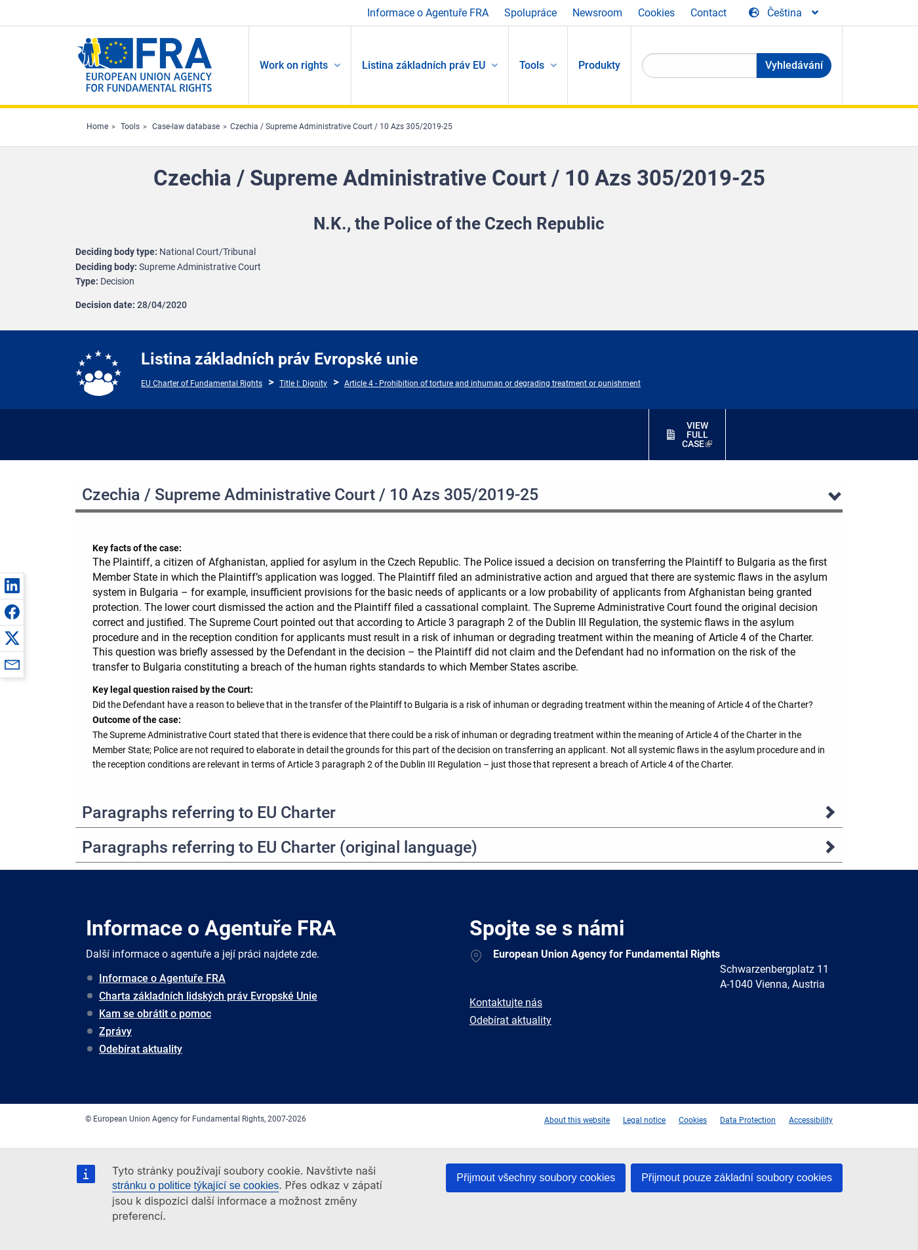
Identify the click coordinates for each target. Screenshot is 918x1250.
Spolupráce (530, 13)
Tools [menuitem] (531, 65)
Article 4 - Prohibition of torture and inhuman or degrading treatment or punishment (492, 383)
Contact (708, 13)
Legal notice (644, 1120)
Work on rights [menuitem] (294, 65)
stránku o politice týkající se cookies (195, 1185)
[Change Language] (784, 13)
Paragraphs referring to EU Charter (209, 812)
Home (97, 126)
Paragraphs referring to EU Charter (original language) (279, 847)
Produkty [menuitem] (599, 65)
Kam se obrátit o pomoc (155, 1013)
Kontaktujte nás (505, 1002)
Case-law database (186, 126)
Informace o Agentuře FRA (428, 13)
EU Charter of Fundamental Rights (201, 383)
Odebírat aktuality (140, 1049)
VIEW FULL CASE (695, 434)
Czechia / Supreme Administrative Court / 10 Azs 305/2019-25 (341, 126)
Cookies (656, 13)
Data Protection (748, 1120)
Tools (130, 126)
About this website (577, 1120)
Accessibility (811, 1120)
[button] (12, 585)
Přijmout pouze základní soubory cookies (736, 1177)
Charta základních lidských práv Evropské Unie (208, 996)
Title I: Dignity (303, 383)
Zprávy (115, 1031)
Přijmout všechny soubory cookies (535, 1177)
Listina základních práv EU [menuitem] (423, 65)
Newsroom (597, 13)
